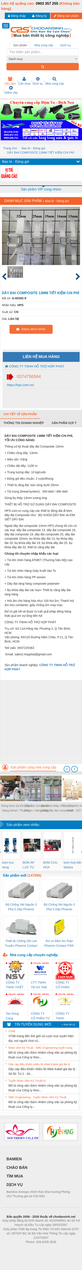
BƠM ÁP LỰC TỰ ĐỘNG (28, 865)
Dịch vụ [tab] (65, 45)
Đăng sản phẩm (66, 16)
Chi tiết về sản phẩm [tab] (20, 414)
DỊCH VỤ (14, 1185)
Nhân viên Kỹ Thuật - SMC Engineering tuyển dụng (40, 1047)
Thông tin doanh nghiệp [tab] (23, 423)
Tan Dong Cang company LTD (15, 1016)
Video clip (10, 90)
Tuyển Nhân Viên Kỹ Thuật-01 (27, 1080)
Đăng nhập (17, 16)
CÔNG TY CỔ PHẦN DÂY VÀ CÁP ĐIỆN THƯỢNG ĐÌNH (65, 985)
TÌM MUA (14, 1176)
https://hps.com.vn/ (20, 385)
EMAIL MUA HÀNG (31, 329)
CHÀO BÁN (16, 1167)
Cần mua (24, 81)
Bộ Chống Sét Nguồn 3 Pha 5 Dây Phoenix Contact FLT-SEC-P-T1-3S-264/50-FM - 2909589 (21, 907)
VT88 (11, 1031)
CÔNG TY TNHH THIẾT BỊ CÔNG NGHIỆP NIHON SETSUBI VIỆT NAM (14, 985)
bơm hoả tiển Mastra (73, 865)
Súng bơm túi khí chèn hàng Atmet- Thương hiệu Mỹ (16, 808)
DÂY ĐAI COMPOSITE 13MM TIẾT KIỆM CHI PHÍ (40, 152)
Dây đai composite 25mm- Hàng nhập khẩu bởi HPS (36, 808)
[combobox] (42, 59)
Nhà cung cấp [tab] (43, 45)
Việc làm (10, 81)
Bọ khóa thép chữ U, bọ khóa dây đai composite (57, 808)
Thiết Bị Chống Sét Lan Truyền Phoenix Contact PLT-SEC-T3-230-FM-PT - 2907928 (21, 943)
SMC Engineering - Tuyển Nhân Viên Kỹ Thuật (37, 1097)
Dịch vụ (38, 81)
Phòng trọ (13, 1248)
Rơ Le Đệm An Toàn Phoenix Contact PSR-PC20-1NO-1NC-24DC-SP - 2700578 (59, 943)
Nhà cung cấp (54, 81)
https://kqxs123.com (61, 1248)
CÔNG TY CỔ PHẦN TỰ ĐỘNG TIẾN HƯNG (40, 1016)
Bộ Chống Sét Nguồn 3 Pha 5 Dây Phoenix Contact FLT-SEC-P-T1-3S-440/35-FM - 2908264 (59, 907)
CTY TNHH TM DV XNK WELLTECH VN (39, 985)
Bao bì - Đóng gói (33, 148)
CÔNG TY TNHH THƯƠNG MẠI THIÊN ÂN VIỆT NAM (65, 1016)
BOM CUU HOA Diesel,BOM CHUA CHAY (52, 865)
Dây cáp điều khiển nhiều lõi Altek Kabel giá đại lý (39, 1064)
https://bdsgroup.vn (35, 1248)
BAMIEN (14, 1159)
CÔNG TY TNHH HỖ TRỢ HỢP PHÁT (34, 366)
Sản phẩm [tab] (20, 45)
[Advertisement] (40, 720)
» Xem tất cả (68, 1024)
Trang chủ (10, 148)
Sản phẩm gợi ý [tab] (64, 423)
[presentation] (67, 769)
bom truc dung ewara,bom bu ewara (9, 865)
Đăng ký (39, 16)
